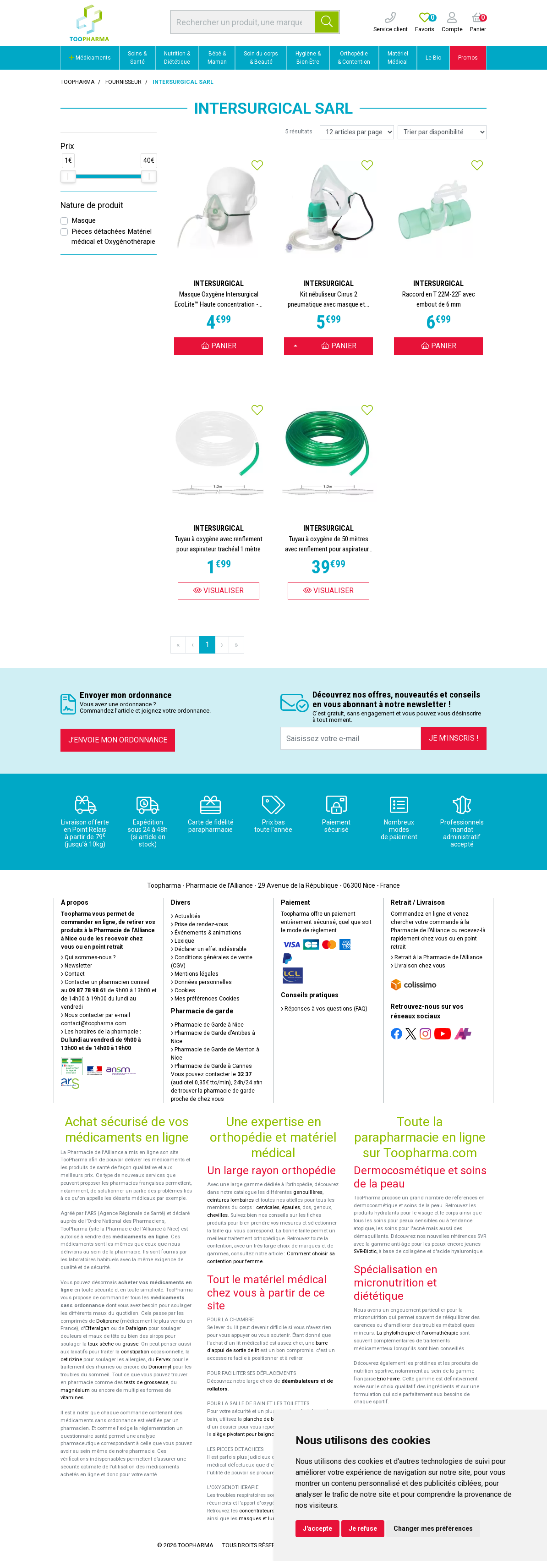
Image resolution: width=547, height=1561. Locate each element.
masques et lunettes (263, 1519)
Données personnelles (201, 982)
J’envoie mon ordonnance (117, 740)
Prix (67, 146)
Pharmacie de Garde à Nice (207, 1025)
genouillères (308, 1192)
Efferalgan (97, 1328)
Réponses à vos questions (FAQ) (324, 1009)
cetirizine (71, 1360)
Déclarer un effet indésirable (208, 949)
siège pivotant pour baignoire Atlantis (256, 1434)
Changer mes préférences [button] (433, 1528)
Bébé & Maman (217, 57)
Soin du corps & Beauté (261, 57)
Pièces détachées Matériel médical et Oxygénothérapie (113, 236)
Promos (468, 58)
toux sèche (101, 1344)
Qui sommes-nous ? (88, 957)
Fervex (163, 1360)
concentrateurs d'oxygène (269, 1511)
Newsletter (76, 965)
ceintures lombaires (230, 1200)
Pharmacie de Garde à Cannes (211, 1066)
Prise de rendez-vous (199, 924)
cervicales (267, 1207)
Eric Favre (388, 1379)
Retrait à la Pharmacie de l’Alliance (436, 957)
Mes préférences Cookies (205, 998)
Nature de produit (91, 205)
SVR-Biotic (365, 1251)
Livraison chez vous (418, 965)
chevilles (217, 1215)
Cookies (183, 990)
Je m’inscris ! (454, 738)
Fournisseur (123, 82)
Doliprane (107, 1321)
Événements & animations (206, 932)
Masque (83, 220)
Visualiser (218, 590)
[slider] (68, 176)
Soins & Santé (137, 57)
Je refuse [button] (363, 1528)
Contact (73, 974)
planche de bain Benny (269, 1419)
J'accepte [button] (317, 1528)
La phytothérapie (396, 1333)
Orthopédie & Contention (354, 57)
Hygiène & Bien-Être (308, 57)
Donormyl (159, 1367)
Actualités (186, 916)
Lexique (182, 941)
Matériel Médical (398, 57)
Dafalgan (136, 1328)
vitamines (71, 1398)
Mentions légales (195, 974)
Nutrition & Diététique (177, 57)
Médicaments (90, 58)
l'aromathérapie (439, 1333)
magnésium (75, 1390)
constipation (135, 1352)
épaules (291, 1207)
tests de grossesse (146, 1382)
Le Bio (433, 58)
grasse (130, 1344)
